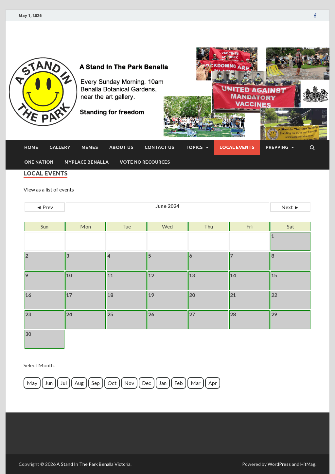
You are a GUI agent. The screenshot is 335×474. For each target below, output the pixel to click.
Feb (178, 383)
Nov (129, 383)
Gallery (59, 147)
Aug (79, 383)
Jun (49, 383)
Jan (163, 383)
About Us (121, 147)
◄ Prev (44, 207)
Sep (96, 383)
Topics (194, 147)
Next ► (290, 207)
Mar (196, 383)
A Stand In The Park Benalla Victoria (94, 464)
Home (31, 147)
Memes (89, 147)
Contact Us (159, 147)
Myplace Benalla (86, 162)
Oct (112, 383)
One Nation (38, 162)
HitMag (307, 464)
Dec (146, 383)
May (32, 383)
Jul (64, 383)
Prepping (277, 147)
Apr (212, 383)
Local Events (237, 147)
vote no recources (145, 162)
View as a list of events (49, 189)
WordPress (279, 464)
